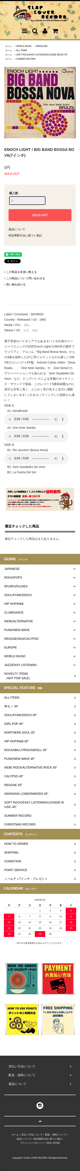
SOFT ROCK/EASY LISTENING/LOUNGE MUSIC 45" (41, 55)
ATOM (56, 1143)
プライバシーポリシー (32, 1143)
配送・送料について (55, 1134)
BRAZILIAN (41, 46)
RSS (49, 1143)
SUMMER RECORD (26, 59)
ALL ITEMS (21, 50)
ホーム (8, 46)
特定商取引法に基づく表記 (25, 235)
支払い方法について (31, 1134)
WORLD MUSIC (24, 46)
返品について (17, 229)
